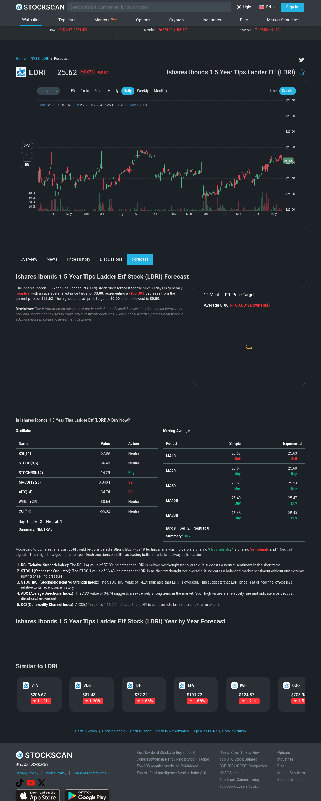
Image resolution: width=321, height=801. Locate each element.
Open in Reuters (234, 731)
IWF (243, 685)
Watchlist (30, 19)
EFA (191, 685)
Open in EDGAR (205, 731)
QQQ (296, 685)
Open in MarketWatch (172, 731)
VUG (87, 685)
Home (21, 59)
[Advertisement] (160, 242)
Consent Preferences (89, 773)
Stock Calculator (290, 780)
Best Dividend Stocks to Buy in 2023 (166, 752)
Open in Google (113, 731)
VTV (35, 685)
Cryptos (176, 19)
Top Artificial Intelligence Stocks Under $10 (171, 773)
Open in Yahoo (86, 731)
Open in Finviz (140, 731)
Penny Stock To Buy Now (240, 752)
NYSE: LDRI (40, 59)
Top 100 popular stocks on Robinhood (167, 766)
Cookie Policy (55, 773)
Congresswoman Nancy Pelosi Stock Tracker (173, 759)
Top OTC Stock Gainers (238, 759)
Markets (105, 20)
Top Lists (66, 19)
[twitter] (301, 59)
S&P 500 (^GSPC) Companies (243, 766)
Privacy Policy (27, 773)
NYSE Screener (232, 773)
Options (143, 19)
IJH (139, 685)
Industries (212, 19)
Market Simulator (283, 19)
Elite (244, 19)
